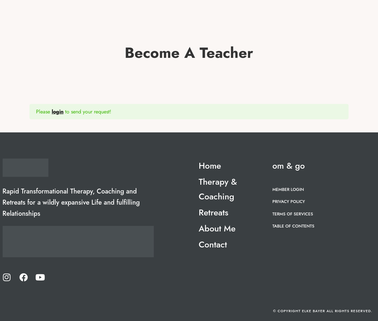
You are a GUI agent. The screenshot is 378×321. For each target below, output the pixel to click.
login (57, 111)
